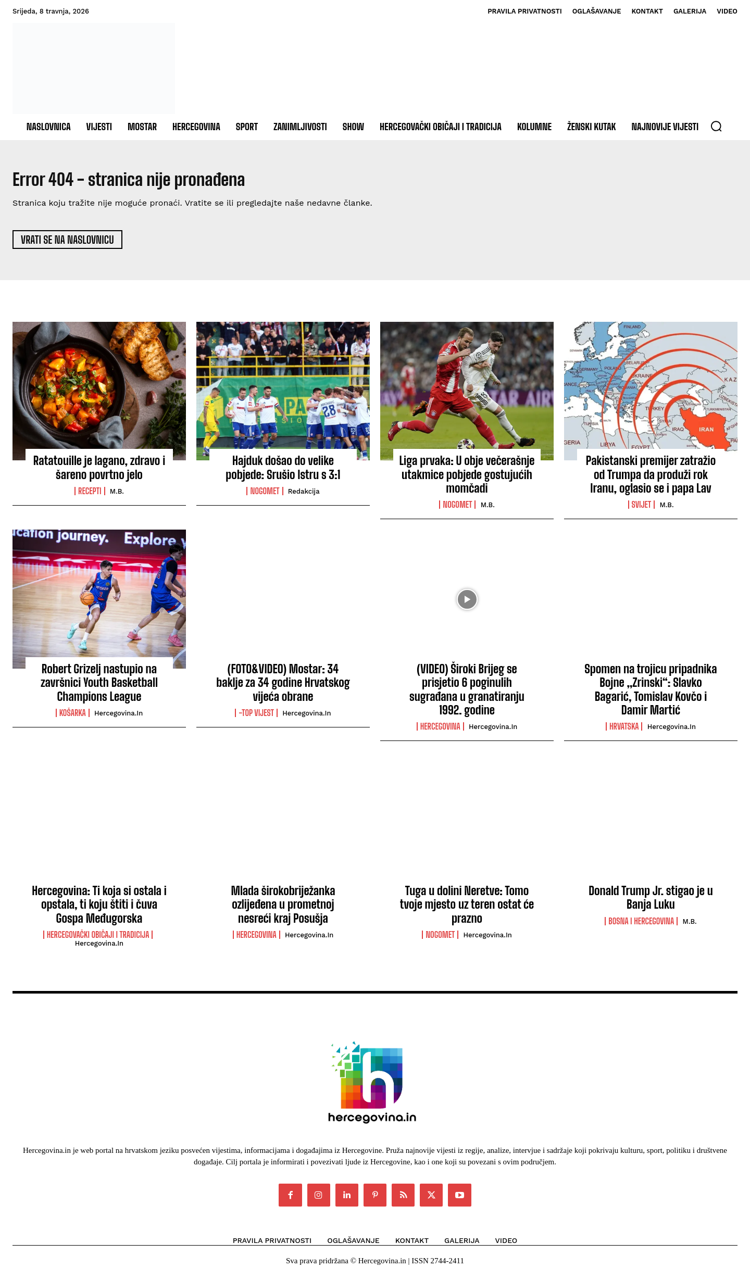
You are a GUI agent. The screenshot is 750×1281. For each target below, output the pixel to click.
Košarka (72, 718)
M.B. (117, 496)
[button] (716, 126)
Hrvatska (624, 731)
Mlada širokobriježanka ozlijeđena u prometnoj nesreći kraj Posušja (283, 909)
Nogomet (264, 496)
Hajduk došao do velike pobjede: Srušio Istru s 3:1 (283, 472)
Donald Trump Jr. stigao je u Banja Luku (651, 902)
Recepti (89, 496)
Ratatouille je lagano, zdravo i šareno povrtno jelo (99, 472)
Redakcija (304, 496)
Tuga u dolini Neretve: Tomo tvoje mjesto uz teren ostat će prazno (467, 909)
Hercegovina (440, 731)
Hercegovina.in (118, 718)
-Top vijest (256, 718)
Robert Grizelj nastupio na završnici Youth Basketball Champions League (99, 687)
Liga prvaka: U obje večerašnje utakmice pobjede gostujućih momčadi (467, 479)
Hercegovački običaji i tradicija (98, 940)
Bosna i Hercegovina (641, 926)
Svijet (642, 510)
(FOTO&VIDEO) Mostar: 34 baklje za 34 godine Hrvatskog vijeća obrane (282, 687)
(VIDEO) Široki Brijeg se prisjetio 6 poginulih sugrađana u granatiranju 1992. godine (466, 694)
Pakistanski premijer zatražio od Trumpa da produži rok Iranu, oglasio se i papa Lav (651, 479)
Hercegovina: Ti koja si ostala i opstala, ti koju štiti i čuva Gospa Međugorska (99, 909)
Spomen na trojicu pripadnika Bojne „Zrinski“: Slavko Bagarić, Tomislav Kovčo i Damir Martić (650, 694)
